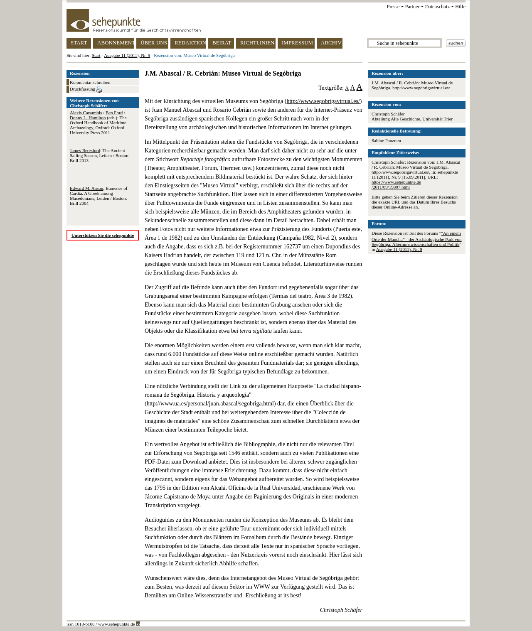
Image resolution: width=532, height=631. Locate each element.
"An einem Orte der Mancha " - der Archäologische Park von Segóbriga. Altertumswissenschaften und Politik (417, 239)
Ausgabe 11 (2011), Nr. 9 (127, 55)
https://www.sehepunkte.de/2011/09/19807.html (396, 184)
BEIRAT (222, 42)
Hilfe (460, 7)
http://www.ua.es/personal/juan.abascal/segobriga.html (210, 403)
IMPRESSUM (297, 42)
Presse (393, 7)
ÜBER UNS (153, 42)
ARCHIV (331, 42)
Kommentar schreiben (90, 82)
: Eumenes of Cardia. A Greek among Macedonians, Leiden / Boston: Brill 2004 (98, 196)
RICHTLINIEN (257, 42)
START (79, 42)
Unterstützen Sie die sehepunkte (102, 235)
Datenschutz (437, 7)
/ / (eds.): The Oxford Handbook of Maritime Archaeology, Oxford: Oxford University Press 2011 (98, 122)
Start (96, 55)
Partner (412, 7)
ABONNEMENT (115, 42)
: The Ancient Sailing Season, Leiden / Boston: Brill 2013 (100, 155)
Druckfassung (86, 89)
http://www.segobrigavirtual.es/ (323, 101)
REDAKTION (190, 42)
